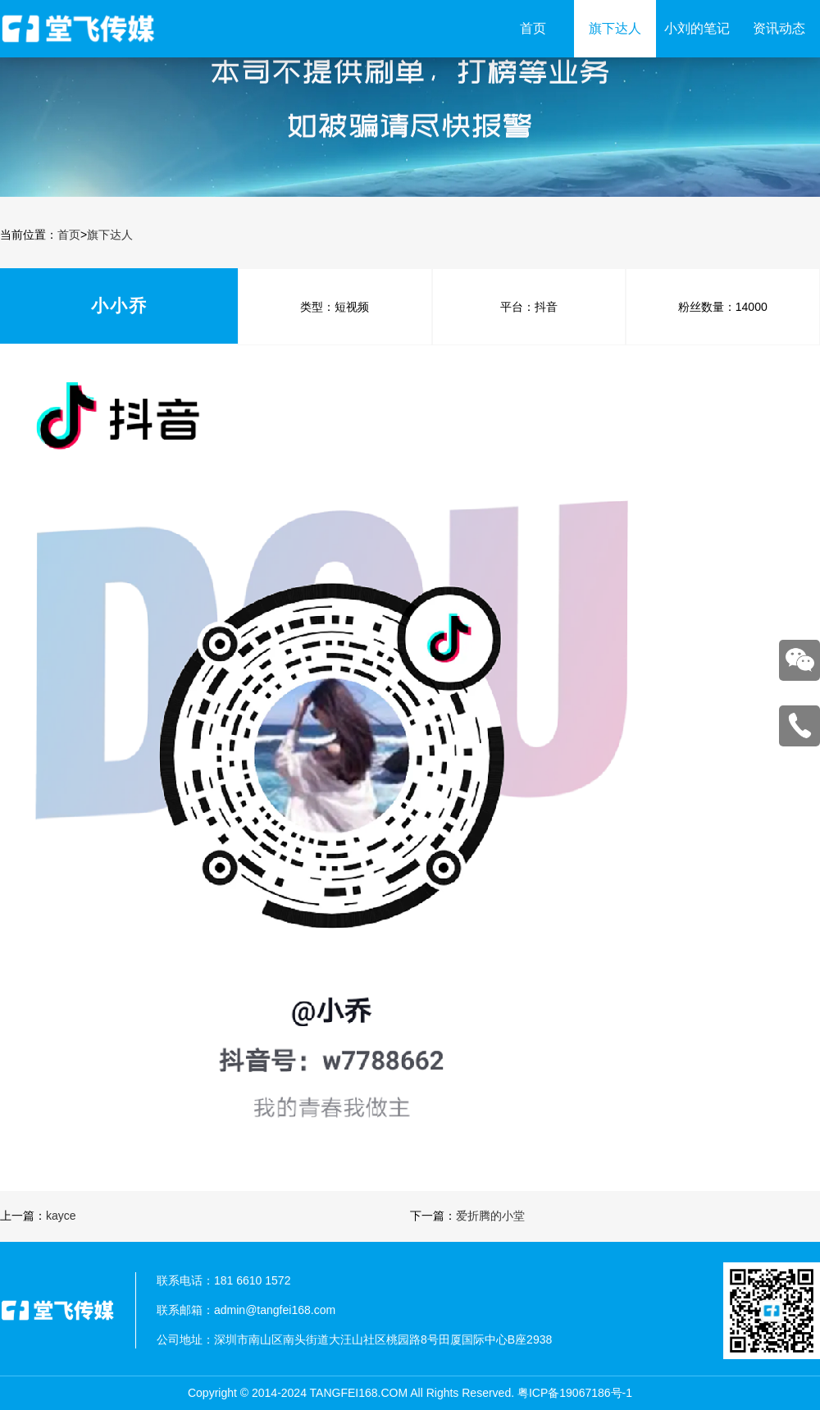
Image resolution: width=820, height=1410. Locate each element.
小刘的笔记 (697, 28)
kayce (61, 1215)
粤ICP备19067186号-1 (574, 1392)
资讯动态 (779, 28)
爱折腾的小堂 (490, 1215)
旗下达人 (615, 28)
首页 (533, 28)
